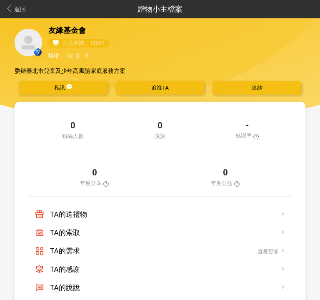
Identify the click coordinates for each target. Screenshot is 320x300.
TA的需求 (65, 251)
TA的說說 (65, 287)
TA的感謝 (65, 269)
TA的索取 (65, 232)
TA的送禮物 (68, 214)
